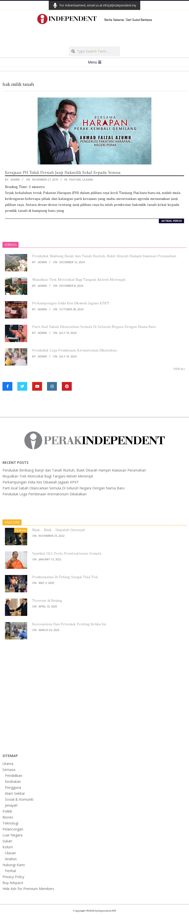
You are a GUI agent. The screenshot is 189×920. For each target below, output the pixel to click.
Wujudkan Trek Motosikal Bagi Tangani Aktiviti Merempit (79, 280)
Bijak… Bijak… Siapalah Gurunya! (58, 530)
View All (179, 369)
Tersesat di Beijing (47, 600)
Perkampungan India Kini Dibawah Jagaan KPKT (70, 303)
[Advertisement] (94, 36)
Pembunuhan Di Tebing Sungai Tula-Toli (65, 577)
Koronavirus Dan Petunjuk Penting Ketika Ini (69, 624)
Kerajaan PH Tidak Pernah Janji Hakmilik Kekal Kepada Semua (63, 172)
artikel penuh (171, 221)
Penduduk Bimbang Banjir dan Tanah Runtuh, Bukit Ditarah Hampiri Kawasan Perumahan (104, 256)
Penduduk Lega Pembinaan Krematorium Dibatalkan (74, 350)
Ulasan (87, 179)
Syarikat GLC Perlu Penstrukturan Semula (66, 553)
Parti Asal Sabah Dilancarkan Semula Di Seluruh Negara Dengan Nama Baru (94, 327)
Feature (75, 179)
